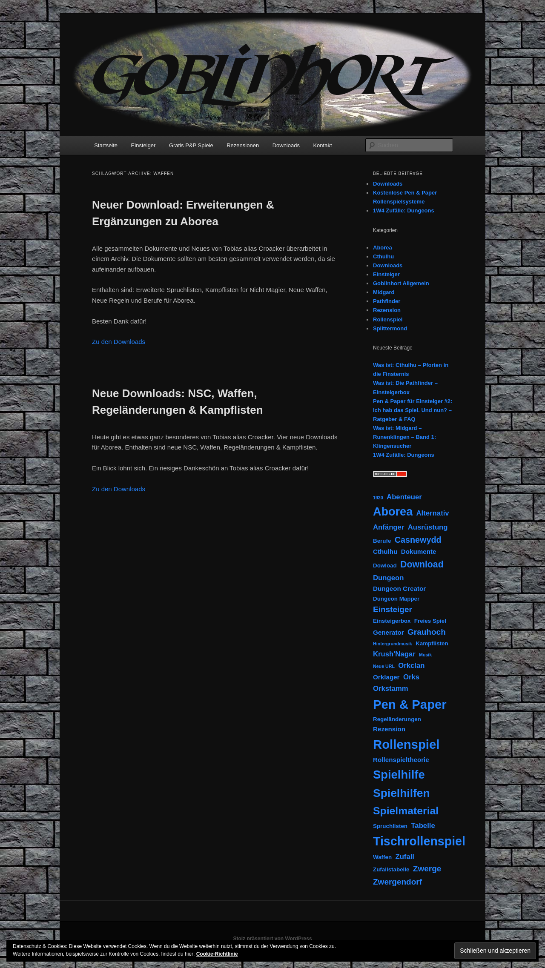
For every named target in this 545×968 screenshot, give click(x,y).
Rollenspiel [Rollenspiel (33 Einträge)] (406, 744)
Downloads (286, 145)
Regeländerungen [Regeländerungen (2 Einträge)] (397, 719)
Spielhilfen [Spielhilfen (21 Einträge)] (401, 793)
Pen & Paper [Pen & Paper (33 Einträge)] (410, 704)
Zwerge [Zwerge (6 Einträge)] (427, 868)
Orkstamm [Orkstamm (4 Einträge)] (390, 688)
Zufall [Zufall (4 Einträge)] (404, 857)
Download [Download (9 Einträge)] (422, 564)
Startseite (106, 145)
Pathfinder (386, 301)
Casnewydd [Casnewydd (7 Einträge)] (418, 539)
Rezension (387, 310)
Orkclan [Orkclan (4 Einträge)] (411, 666)
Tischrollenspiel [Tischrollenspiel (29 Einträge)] (419, 841)
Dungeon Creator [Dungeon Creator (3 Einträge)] (399, 588)
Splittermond (390, 328)
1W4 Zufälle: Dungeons (403, 210)
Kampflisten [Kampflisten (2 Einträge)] (432, 643)
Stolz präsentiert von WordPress (272, 939)
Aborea (382, 247)
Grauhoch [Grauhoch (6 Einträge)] (426, 631)
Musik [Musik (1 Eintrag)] (425, 654)
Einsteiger (143, 145)
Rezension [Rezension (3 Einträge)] (389, 729)
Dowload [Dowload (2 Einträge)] (385, 565)
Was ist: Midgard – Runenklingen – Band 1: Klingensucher (404, 437)
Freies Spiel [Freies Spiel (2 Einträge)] (430, 621)
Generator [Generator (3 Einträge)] (388, 632)
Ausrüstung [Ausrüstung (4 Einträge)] (428, 527)
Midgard (384, 292)
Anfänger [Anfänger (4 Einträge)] (388, 527)
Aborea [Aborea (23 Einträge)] (393, 511)
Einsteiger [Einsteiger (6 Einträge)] (392, 609)
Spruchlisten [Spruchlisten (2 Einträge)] (390, 826)
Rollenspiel (387, 319)
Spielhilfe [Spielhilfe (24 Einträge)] (399, 774)
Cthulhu (383, 256)
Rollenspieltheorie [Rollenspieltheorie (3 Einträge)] (401, 759)
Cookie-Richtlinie (217, 954)
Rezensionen (243, 145)
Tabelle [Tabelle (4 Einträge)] (423, 826)
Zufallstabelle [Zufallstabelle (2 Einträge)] (391, 869)
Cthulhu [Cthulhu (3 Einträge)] (385, 551)
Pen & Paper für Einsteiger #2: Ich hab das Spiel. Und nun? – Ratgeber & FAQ (412, 410)
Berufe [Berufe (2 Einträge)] (382, 541)
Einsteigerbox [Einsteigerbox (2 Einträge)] (391, 621)
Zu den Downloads (118, 341)
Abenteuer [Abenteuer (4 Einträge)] (404, 497)
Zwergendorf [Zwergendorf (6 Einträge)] (397, 881)
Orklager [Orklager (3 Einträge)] (386, 677)
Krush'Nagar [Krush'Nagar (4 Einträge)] (394, 654)
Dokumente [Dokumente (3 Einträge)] (418, 551)
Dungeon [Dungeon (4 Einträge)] (388, 578)
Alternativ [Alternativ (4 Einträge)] (432, 513)
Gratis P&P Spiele (191, 145)
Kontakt (322, 145)
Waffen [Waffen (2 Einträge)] (382, 857)
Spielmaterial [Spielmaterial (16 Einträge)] (406, 810)
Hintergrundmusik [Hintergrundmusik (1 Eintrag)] (392, 643)
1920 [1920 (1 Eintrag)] (378, 497)
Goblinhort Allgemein (401, 283)
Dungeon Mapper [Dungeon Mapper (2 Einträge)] (396, 599)
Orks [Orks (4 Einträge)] (411, 677)
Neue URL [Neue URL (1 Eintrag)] (384, 666)
